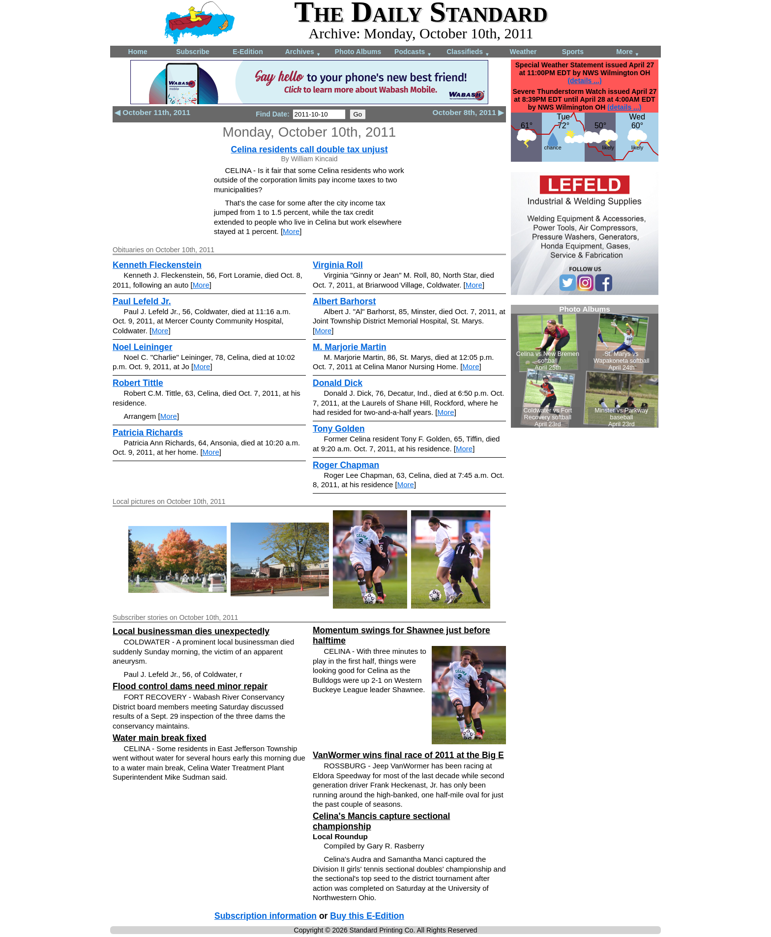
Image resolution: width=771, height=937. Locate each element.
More (627, 52)
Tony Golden (339, 429)
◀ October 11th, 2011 (152, 112)
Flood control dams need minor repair (190, 686)
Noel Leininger (143, 347)
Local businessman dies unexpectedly (191, 631)
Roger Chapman (346, 465)
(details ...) (584, 81)
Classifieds (468, 52)
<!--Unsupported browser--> (584, 366)
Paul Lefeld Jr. (142, 301)
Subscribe (192, 52)
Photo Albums (358, 52)
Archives (303, 52)
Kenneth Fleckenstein (157, 265)
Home (138, 52)
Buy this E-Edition (367, 916)
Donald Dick (337, 383)
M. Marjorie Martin (349, 347)
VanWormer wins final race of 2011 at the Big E (408, 755)
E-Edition (248, 52)
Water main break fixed (160, 738)
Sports (573, 52)
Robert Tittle (138, 383)
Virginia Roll (338, 265)
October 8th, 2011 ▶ (468, 112)
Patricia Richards (148, 433)
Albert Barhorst (344, 301)
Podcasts (413, 52)
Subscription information (265, 916)
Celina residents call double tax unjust (309, 149)
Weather (523, 52)
